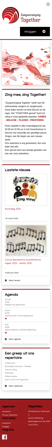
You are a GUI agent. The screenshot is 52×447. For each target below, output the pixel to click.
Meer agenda (13, 339)
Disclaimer (6, 411)
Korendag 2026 (13, 208)
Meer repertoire (14, 386)
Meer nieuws (12, 280)
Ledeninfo (6, 423)
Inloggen (34, 31)
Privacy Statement (9, 415)
